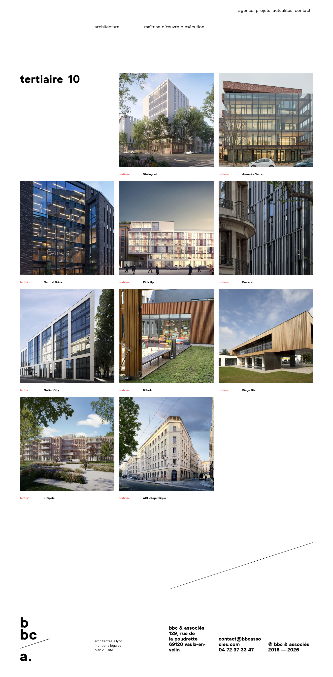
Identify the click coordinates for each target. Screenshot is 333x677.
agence (245, 10)
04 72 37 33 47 (236, 649)
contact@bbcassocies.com (240, 641)
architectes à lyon (109, 641)
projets (263, 10)
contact (302, 10)
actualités (282, 10)
